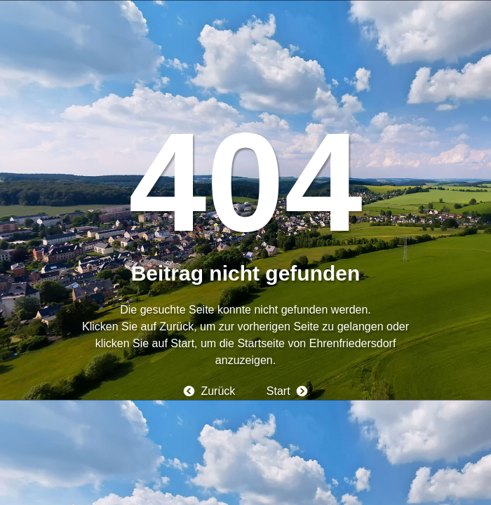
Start (278, 391)
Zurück (218, 391)
